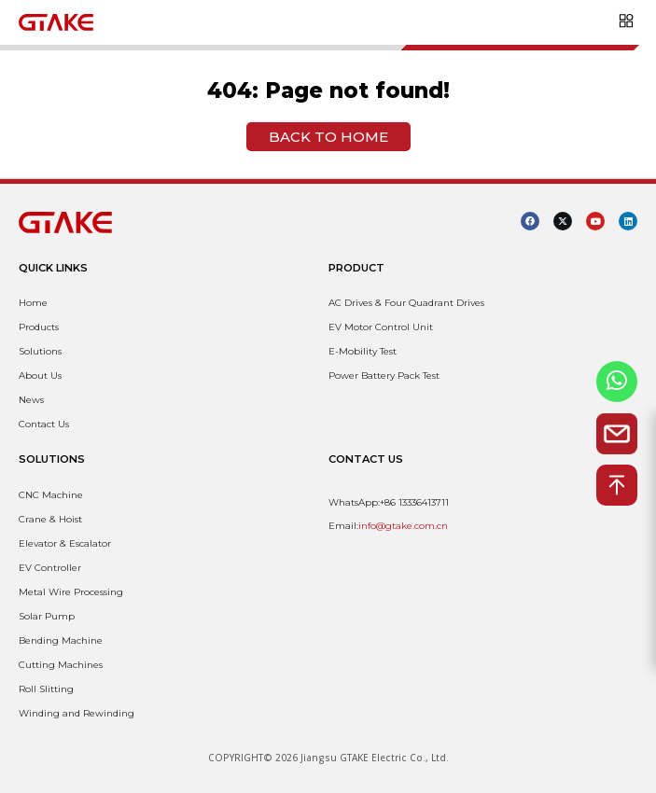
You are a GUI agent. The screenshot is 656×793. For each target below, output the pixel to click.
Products (39, 327)
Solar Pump (47, 616)
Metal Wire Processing (71, 592)
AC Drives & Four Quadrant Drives (406, 303)
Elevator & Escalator (65, 543)
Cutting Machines (61, 665)
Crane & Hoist (50, 519)
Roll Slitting (46, 689)
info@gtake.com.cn (403, 526)
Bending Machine (61, 640)
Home (33, 303)
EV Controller (50, 568)
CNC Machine (51, 495)
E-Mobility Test (362, 351)
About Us (40, 375)
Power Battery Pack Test (384, 375)
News (31, 400)
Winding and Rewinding (76, 713)
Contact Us (44, 424)
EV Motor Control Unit (380, 327)
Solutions (40, 351)
